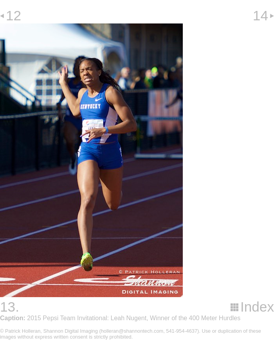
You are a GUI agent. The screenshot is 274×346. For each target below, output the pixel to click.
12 (13, 15)
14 (260, 15)
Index (257, 306)
